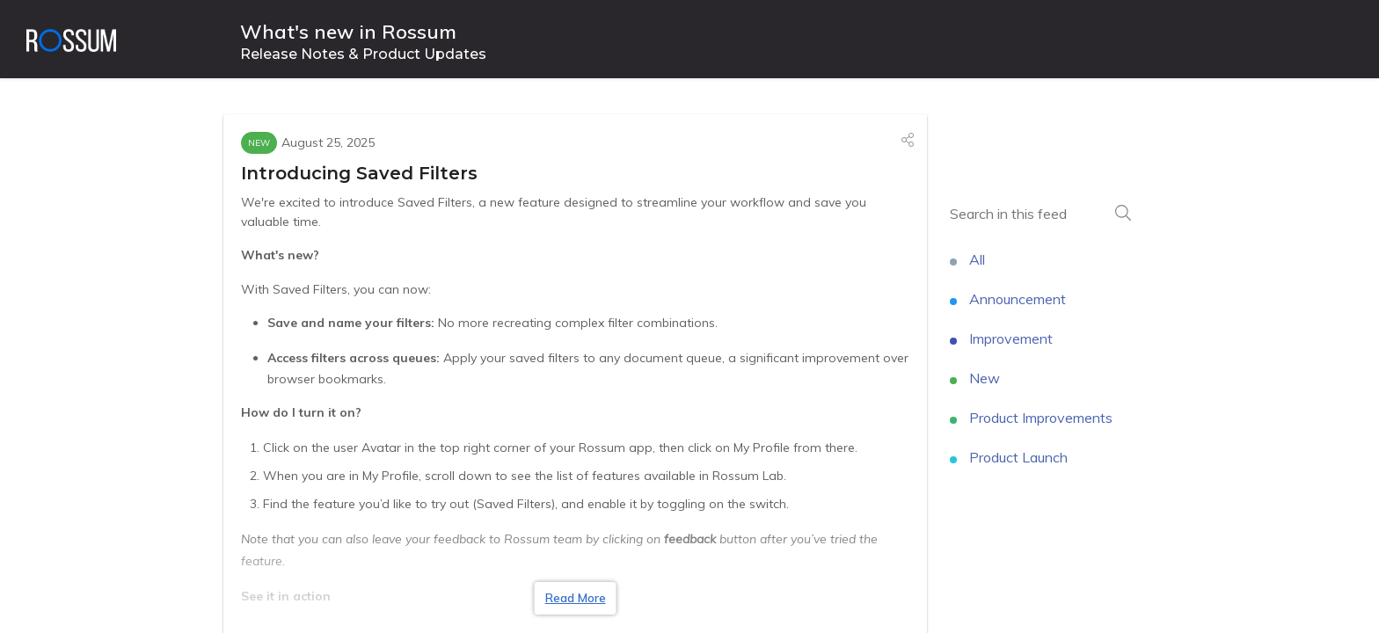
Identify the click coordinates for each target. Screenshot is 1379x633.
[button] (907, 139)
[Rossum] (71, 40)
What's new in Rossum (348, 32)
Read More (575, 598)
